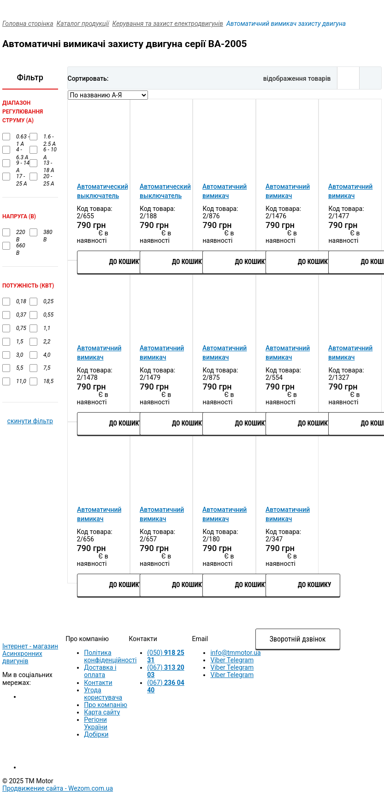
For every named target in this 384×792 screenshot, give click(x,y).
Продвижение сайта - (57, 788)
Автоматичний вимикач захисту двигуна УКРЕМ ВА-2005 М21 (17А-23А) (224, 514)
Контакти (98, 682)
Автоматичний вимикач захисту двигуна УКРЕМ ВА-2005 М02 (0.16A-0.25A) (288, 191)
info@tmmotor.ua (235, 652)
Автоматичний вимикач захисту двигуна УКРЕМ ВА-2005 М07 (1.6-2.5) (288, 353)
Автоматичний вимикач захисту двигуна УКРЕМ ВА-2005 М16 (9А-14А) (162, 514)
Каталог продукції (83, 23)
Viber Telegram (232, 660)
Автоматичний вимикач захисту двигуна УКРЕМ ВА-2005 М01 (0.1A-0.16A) (224, 191)
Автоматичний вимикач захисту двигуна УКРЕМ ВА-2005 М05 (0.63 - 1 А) (162, 353)
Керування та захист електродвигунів (167, 23)
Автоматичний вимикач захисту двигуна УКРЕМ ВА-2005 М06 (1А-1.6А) (224, 353)
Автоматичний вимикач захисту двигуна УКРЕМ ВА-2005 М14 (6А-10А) (99, 514)
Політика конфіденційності (110, 656)
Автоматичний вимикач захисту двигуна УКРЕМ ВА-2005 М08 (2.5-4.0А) (350, 353)
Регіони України (95, 723)
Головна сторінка (27, 23)
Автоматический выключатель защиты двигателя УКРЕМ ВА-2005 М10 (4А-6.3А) (102, 191)
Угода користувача (103, 693)
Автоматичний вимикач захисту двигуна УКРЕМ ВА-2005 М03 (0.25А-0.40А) (350, 191)
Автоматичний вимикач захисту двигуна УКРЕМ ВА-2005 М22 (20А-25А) (288, 514)
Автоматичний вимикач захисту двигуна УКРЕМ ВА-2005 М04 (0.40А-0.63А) (99, 353)
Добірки (96, 734)
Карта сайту (102, 712)
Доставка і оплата (100, 671)
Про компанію (105, 704)
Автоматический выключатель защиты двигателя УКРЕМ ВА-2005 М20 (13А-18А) (165, 191)
